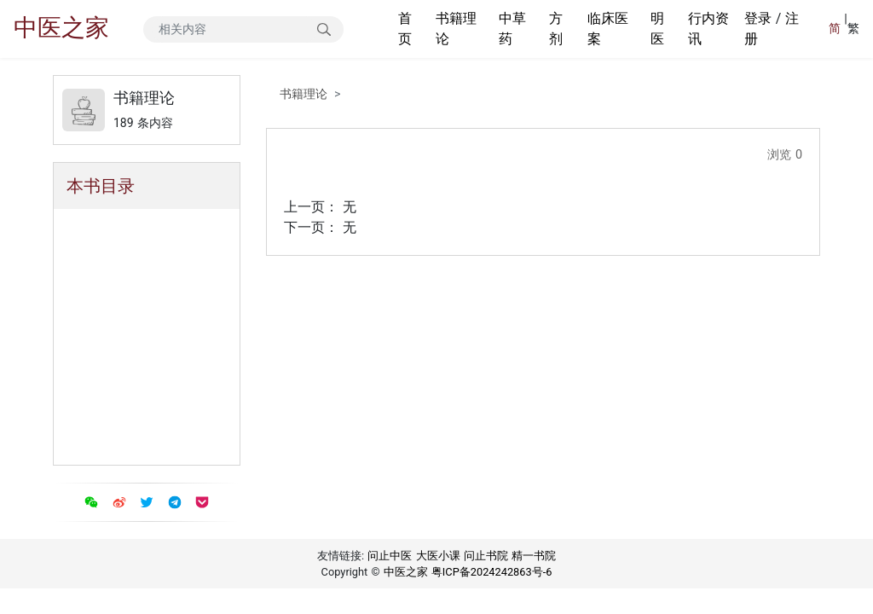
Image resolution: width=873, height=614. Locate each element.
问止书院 (486, 555)
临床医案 (607, 28)
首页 (405, 28)
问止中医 (389, 555)
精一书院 (534, 555)
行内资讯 (708, 28)
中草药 (512, 28)
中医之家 (61, 27)
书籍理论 (456, 28)
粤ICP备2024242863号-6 (491, 571)
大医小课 (438, 555)
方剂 (556, 28)
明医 (657, 28)
